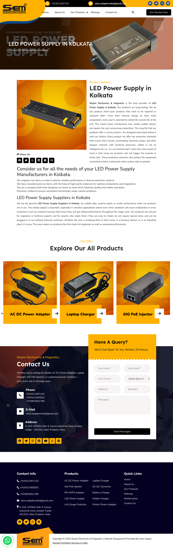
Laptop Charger (100, 480)
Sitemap (95, 12)
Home (45, 12)
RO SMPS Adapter (74, 492)
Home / (12, 50)
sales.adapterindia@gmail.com (107, 3)
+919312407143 (57, 3)
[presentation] (117, 422)
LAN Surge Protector (75, 504)
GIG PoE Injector (73, 486)
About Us (60, 12)
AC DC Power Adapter (76, 480)
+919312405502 (35, 397)
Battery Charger (101, 492)
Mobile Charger (100, 498)
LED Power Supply (74, 498)
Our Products (78, 12)
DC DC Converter (101, 486)
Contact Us (111, 12)
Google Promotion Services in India (70, 542)
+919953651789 (35, 401)
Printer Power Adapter (104, 504)
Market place (131, 498)
